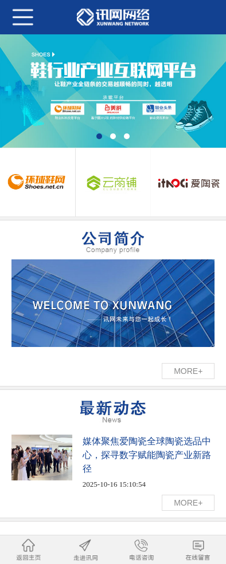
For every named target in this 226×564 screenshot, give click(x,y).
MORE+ (188, 371)
